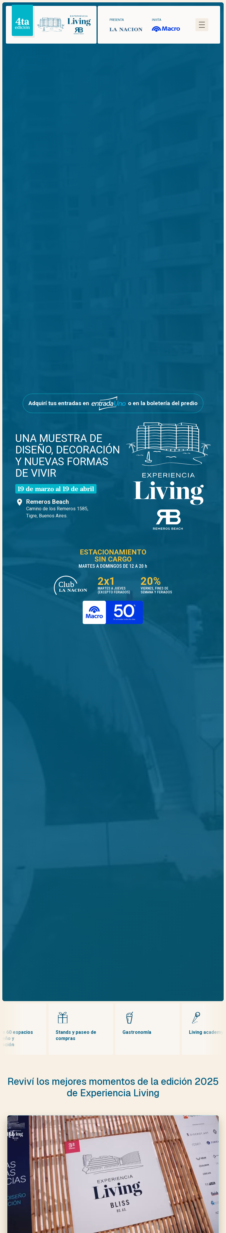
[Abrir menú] (201, 24)
